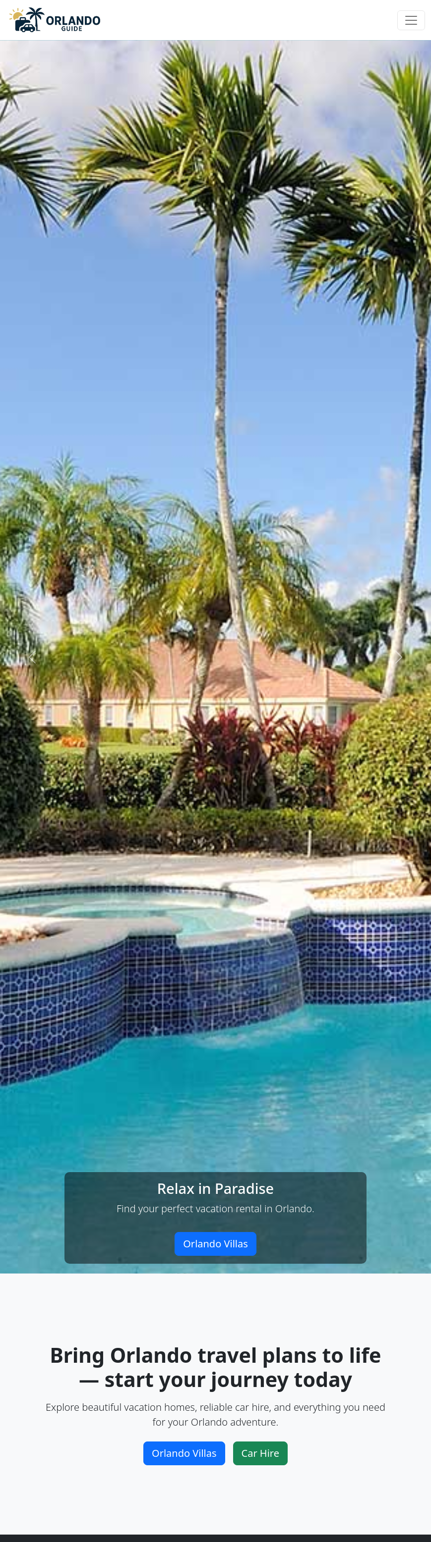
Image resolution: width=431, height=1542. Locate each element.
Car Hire (260, 1453)
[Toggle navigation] (411, 20)
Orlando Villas (215, 1243)
